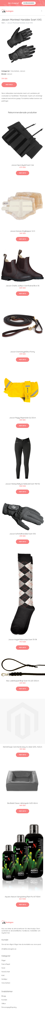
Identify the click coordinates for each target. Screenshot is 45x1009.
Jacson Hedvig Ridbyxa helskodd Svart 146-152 (22, 484)
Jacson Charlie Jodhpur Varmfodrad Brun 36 (22, 286)
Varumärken (15, 71)
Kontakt (4, 1000)
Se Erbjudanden (28, 3)
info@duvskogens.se (9, 949)
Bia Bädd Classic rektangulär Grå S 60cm (22, 803)
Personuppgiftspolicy (9, 1007)
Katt (3, 975)
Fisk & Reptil (6, 964)
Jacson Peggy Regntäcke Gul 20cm (22, 418)
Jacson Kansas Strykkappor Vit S (22, 231)
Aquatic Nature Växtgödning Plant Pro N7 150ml (22, 897)
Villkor (4, 1003)
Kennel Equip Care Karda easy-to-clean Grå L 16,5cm (22, 747)
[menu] (41, 10)
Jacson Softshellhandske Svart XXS (22, 534)
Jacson (22, 71)
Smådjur (4, 979)
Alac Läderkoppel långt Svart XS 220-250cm (22, 681)
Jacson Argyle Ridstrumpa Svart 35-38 (22, 639)
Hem (3, 23)
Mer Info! (9, 85)
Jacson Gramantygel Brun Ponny (22, 352)
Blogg (4, 996)
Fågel (3, 960)
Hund (3, 968)
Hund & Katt (6, 972)
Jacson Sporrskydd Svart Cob (22, 165)
